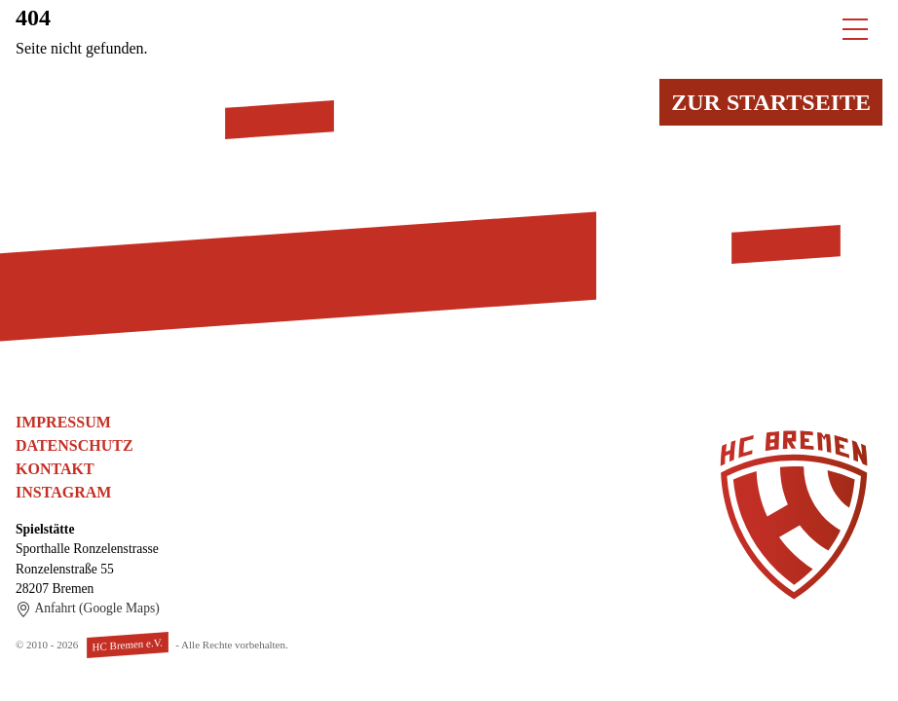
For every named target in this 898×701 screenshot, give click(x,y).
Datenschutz (74, 445)
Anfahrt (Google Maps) (88, 608)
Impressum (63, 422)
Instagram (63, 492)
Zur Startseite (771, 102)
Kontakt (55, 469)
